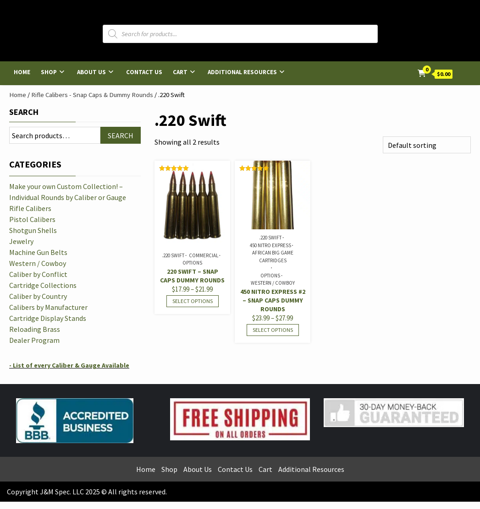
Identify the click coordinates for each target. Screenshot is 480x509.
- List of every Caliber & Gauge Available (69, 365)
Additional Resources (242, 72)
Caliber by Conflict (38, 274)
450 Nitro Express (270, 245)
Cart (180, 72)
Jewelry (21, 241)
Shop (49, 72)
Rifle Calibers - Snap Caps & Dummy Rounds (92, 95)
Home (22, 72)
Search (24, 112)
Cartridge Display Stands (47, 318)
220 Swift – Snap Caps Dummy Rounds (192, 275)
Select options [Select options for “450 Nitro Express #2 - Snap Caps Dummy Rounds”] (273, 329)
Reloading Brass (34, 329)
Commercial (203, 255)
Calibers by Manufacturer (48, 307)
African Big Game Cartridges (272, 256)
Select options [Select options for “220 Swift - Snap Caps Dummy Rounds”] (192, 301)
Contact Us (144, 72)
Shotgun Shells (33, 230)
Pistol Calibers (32, 219)
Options (192, 263)
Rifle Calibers (30, 208)
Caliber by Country (38, 296)
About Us (91, 72)
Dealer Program (34, 340)
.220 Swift (173, 255)
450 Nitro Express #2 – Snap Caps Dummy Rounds (272, 300)
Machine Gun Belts (38, 252)
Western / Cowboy (273, 283)
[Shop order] (427, 144)
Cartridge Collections (43, 285)
